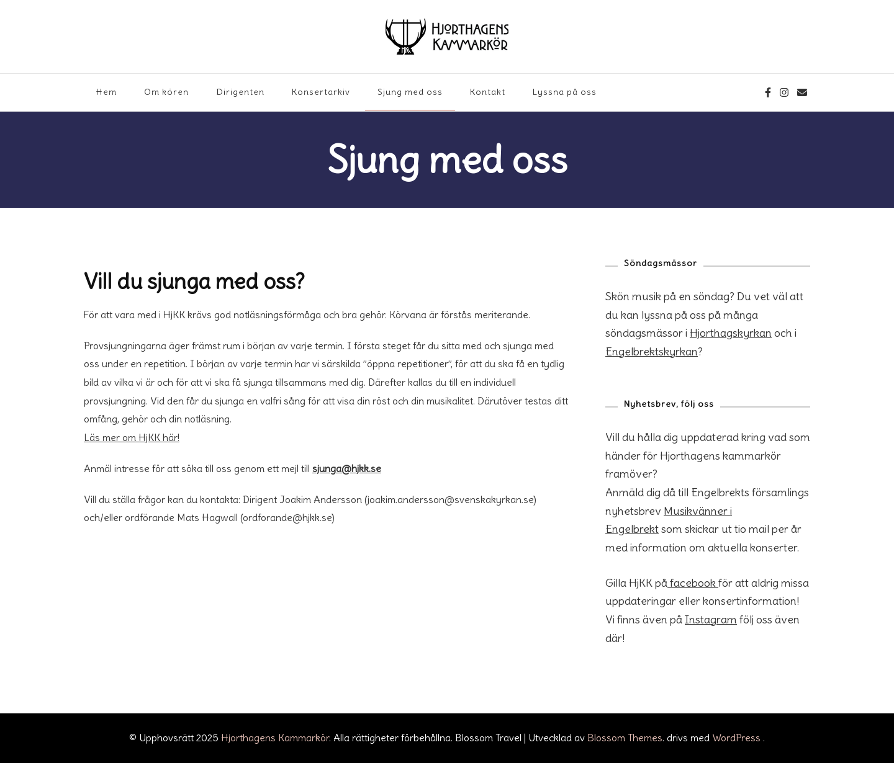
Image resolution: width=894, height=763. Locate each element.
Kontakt (487, 91)
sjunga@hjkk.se (346, 468)
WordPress (736, 737)
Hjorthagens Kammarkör (275, 737)
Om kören (166, 91)
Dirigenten (240, 91)
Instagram (711, 619)
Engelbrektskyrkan (651, 351)
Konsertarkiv (321, 91)
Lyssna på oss (565, 91)
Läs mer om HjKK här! (131, 437)
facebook (692, 583)
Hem (106, 91)
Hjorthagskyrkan (731, 333)
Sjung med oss (410, 91)
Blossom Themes (624, 737)
